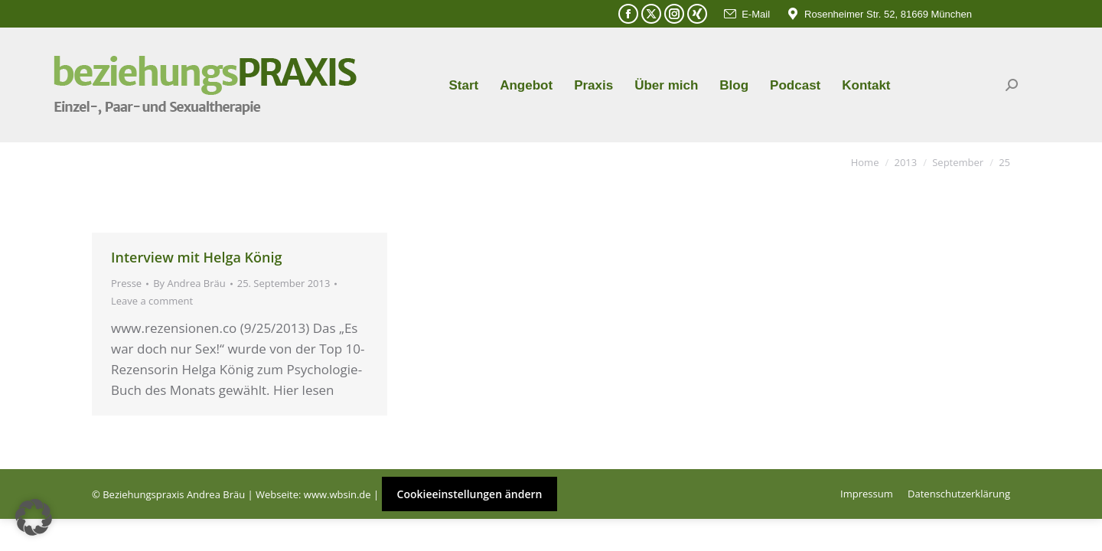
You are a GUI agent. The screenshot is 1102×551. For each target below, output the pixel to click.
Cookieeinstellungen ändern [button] (470, 494)
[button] (33, 517)
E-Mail (746, 14)
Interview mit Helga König (196, 257)
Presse (126, 283)
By (189, 283)
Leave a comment (152, 301)
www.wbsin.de (337, 494)
